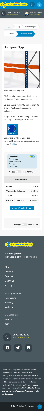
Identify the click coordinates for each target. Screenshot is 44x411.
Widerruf (9, 307)
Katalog (9, 285)
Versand (9, 319)
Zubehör (12, 34)
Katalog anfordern (14, 293)
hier (14, 144)
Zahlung (9, 302)
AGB (7, 324)
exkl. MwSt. (27, 172)
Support (9, 276)
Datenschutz (11, 315)
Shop (18, 27)
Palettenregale (30, 27)
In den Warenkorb (21, 208)
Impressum (10, 298)
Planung (9, 271)
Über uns (9, 281)
